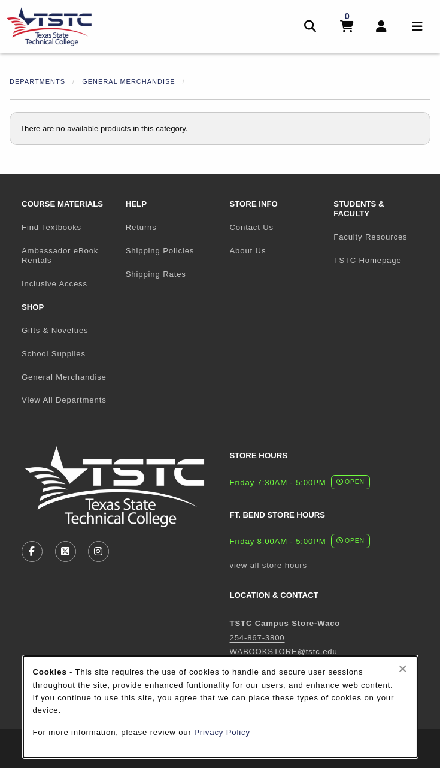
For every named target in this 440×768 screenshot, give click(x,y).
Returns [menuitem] (141, 227)
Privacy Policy (222, 732)
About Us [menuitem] (248, 250)
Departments (37, 81)
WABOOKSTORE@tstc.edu (284, 651)
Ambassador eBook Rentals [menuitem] (60, 255)
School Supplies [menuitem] (54, 353)
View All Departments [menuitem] (64, 399)
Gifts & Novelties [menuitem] (55, 330)
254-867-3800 (257, 637)
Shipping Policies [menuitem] (160, 250)
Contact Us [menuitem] (252, 227)
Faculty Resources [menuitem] (370, 236)
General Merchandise (128, 81)
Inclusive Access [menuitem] (54, 283)
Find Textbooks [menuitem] (51, 227)
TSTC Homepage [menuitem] (380, 260)
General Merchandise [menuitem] (64, 377)
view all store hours (268, 565)
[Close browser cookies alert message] (402, 668)
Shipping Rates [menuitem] (156, 274)
